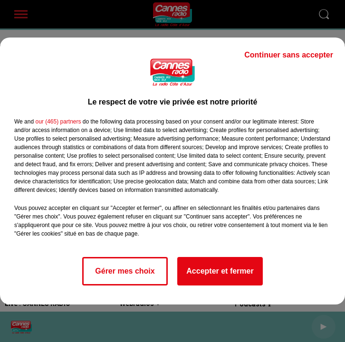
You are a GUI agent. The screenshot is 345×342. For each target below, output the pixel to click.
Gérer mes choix (124, 271)
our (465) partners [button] (58, 121)
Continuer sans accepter (288, 55)
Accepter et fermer (219, 271)
